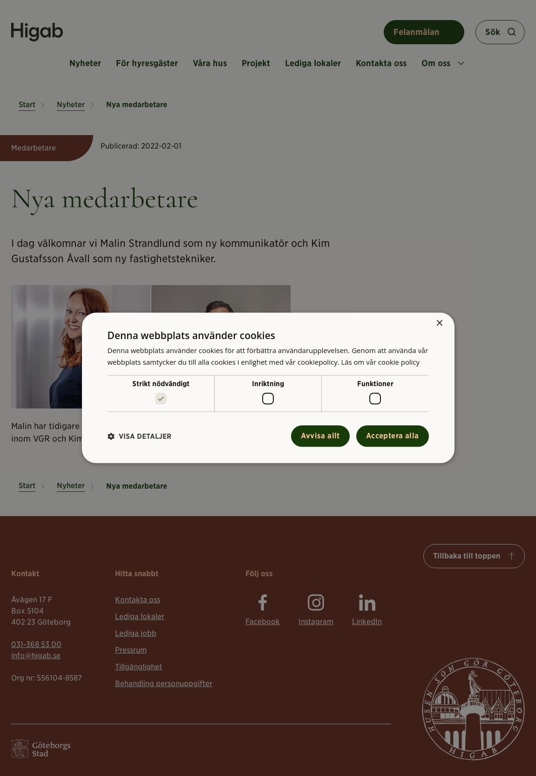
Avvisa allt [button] (320, 436)
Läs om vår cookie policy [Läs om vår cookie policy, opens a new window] (380, 362)
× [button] (439, 323)
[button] (139, 436)
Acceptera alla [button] (392, 436)
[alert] (268, 388)
